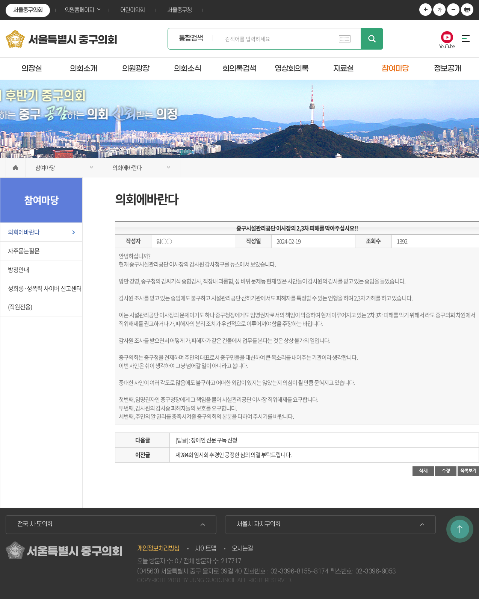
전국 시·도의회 (34, 524)
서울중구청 (179, 10)
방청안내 (18, 269)
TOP (459, 529)
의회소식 (187, 68)
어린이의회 (132, 10)
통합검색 (191, 38)
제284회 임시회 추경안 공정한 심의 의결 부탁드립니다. (233, 455)
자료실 (343, 68)
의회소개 (83, 68)
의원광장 (135, 68)
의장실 (31, 68)
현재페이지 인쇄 (467, 9)
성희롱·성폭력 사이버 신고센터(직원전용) (45, 297)
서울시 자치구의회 (258, 524)
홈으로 (16, 167)
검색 (372, 39)
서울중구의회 (27, 10)
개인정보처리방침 (158, 548)
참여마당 (395, 68)
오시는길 (242, 548)
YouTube (447, 45)
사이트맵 (205, 548)
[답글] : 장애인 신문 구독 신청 (206, 440)
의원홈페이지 (79, 10)
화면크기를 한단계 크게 (425, 9)
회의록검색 (239, 68)
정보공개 (447, 68)
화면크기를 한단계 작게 (453, 9)
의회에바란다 (23, 231)
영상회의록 (291, 68)
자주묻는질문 (23, 250)
